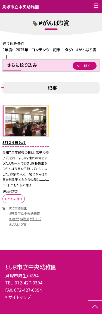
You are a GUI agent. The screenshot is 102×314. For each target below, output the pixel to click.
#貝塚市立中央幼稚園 (24, 213)
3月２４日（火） (14, 142)
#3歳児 (14, 218)
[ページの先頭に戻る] (95, 307)
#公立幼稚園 (18, 208)
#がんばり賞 (17, 224)
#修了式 (35, 218)
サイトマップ (19, 297)
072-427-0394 (28, 283)
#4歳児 (24, 218)
